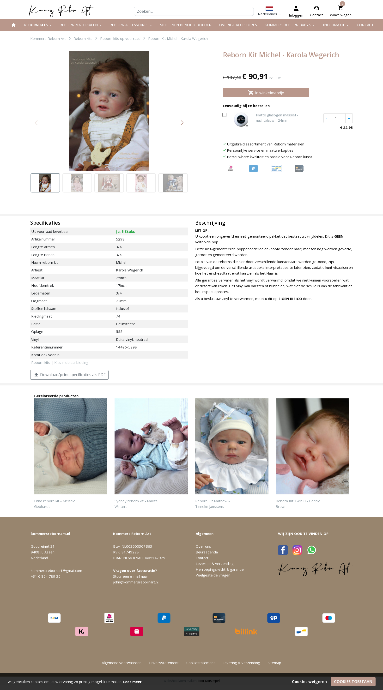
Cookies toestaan (353, 681)
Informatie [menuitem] (336, 24)
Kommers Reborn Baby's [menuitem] (290, 24)
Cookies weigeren (309, 681)
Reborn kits (40, 362)
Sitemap (274, 662)
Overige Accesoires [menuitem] (238, 24)
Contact (316, 14)
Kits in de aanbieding (71, 362)
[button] (269, 11)
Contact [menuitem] (365, 24)
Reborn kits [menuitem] (38, 24)
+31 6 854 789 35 (46, 576)
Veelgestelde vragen (213, 575)
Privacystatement (164, 662)
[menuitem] (13, 25)
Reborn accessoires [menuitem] (130, 24)
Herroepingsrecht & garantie (220, 569)
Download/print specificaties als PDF (69, 375)
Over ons (203, 546)
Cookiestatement (200, 662)
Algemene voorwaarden (121, 662)
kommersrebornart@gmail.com (56, 570)
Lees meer (132, 681)
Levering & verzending (241, 662)
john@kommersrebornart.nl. (136, 582)
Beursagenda (207, 552)
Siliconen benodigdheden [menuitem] (186, 24)
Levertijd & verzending (215, 563)
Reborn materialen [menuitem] (81, 24)
